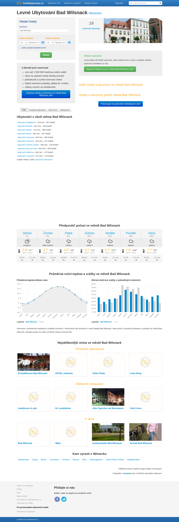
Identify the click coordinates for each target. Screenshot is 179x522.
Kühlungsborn (96, 459)
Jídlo (24, 110)
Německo (95, 13)
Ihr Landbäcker (63, 408)
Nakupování (65, 110)
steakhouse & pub (27, 408)
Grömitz (66, 459)
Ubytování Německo (43, 159)
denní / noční (27, 253)
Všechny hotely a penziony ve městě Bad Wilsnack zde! (46, 94)
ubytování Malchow (25, 152)
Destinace (23, 27)
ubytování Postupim (25, 156)
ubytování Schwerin (25, 141)
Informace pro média (25, 503)
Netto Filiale (99, 373)
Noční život (53, 110)
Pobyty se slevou (90, 3)
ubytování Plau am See (27, 148)
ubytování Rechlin (25, 126)
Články (19, 489)
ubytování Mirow (24, 133)
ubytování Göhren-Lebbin (28, 145)
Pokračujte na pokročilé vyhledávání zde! (120, 104)
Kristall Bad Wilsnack (141, 443)
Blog (18, 493)
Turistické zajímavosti (37, 110)
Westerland (23, 459)
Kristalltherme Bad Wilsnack (32, 373)
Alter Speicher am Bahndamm (108, 408)
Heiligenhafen (133, 459)
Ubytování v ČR (54, 3)
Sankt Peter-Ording (115, 459)
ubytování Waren (24, 130)
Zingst (35, 459)
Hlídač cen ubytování (25, 486)
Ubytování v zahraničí (72, 3)
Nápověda (119, 3)
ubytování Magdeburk (26, 122)
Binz (85, 459)
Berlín (43, 459)
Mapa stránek (22, 496)
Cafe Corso (135, 408)
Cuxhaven (54, 459)
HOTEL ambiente (64, 373)
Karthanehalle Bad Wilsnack (107, 443)
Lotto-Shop (135, 373)
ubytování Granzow (25, 137)
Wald (57, 443)
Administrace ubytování (26, 512)
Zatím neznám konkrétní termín (32, 48)
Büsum (76, 459)
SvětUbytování (33, 3)
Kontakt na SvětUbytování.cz (29, 500)
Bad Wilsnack (25, 443)
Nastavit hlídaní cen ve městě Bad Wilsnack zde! (110, 69)
